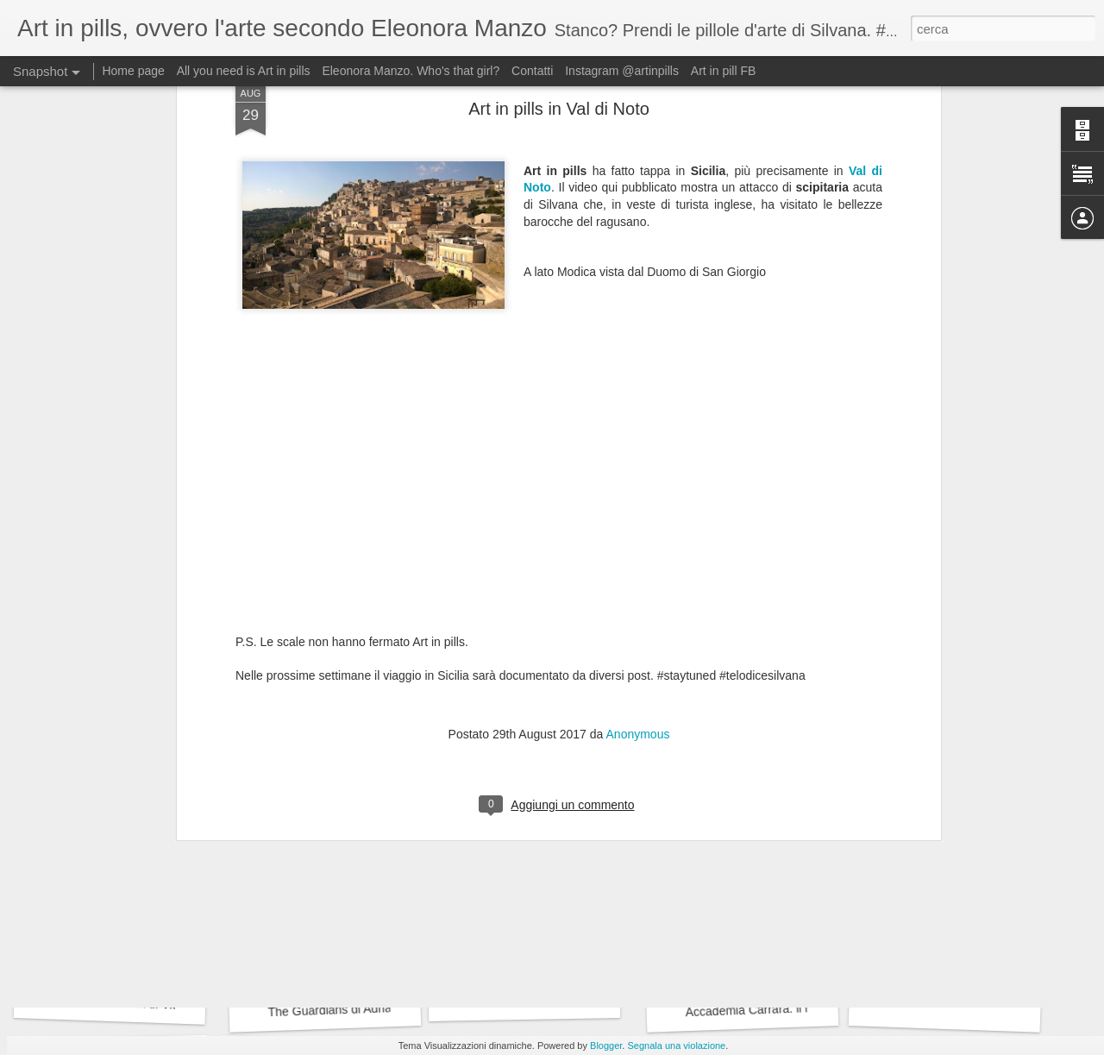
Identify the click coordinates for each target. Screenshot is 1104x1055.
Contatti (532, 71)
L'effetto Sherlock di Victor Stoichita (147, 1004)
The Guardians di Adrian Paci (346, 1009)
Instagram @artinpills (622, 71)
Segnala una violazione (676, 1045)
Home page (133, 71)
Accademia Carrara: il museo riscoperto (791, 1009)
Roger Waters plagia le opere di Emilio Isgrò (797, 778)
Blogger (606, 1045)
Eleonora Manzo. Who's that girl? (410, 71)
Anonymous (638, 474)
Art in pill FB (723, 71)
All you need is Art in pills (243, 71)
